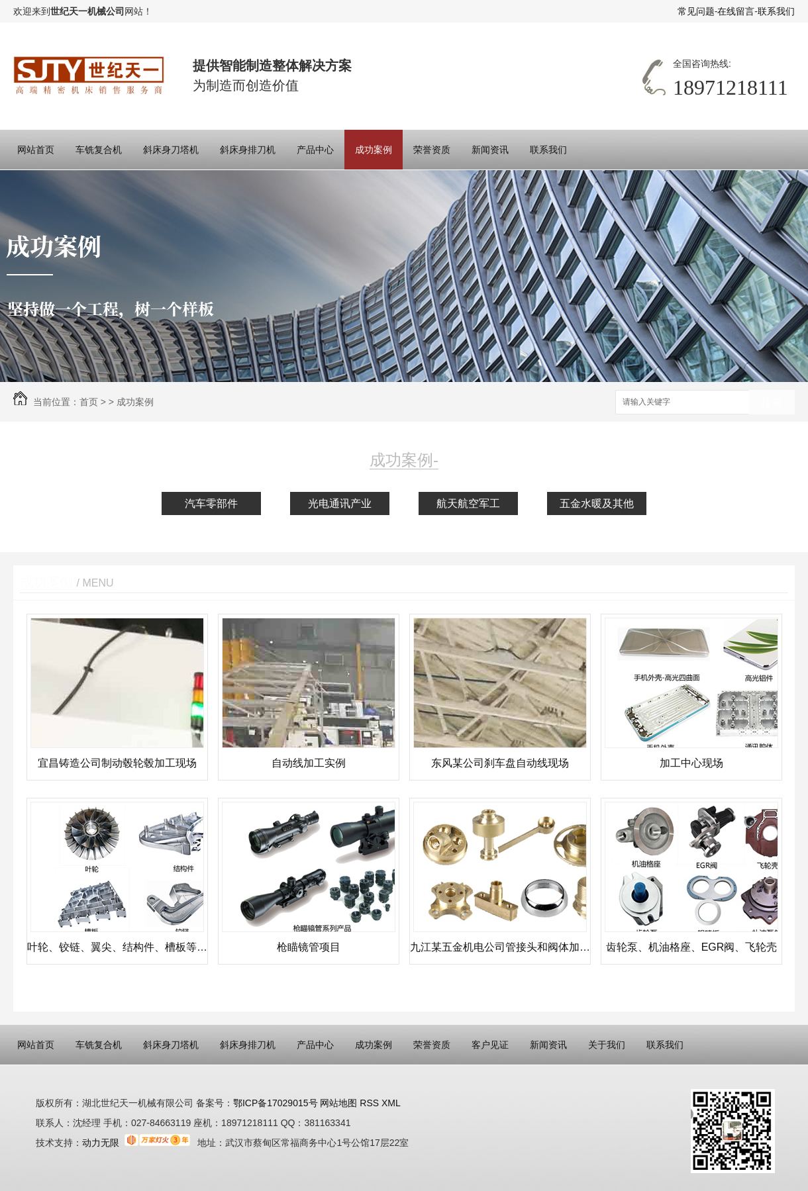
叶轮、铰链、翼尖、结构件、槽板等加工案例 (117, 947)
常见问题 (696, 11)
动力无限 (100, 1142)
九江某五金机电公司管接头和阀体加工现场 (500, 947)
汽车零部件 (211, 503)
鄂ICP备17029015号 (275, 1103)
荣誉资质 (431, 149)
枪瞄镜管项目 (308, 947)
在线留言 (735, 11)
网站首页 (35, 149)
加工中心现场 (691, 763)
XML (391, 1103)
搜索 (771, 402)
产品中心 (315, 149)
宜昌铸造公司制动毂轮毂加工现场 (117, 763)
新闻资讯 (490, 149)
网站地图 (338, 1103)
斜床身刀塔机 (171, 149)
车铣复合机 (99, 149)
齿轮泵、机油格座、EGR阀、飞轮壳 (692, 947)
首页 (88, 402)
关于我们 (606, 1044)
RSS (370, 1103)
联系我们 (776, 11)
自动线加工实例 (309, 763)
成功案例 (373, 149)
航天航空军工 (468, 503)
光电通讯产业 (340, 503)
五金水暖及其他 (597, 503)
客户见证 (490, 1044)
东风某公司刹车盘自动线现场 (500, 763)
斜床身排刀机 (248, 149)
